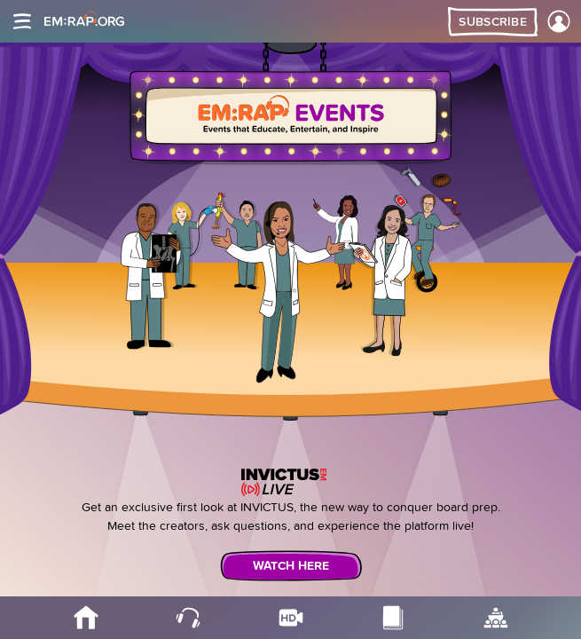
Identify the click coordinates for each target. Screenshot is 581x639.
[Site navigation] (22, 21)
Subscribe (493, 22)
